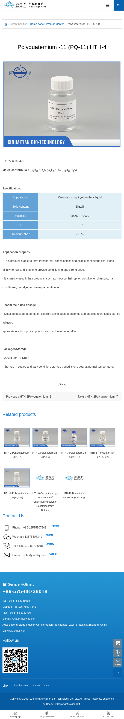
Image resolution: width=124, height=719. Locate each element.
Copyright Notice (66, 704)
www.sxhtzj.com (16, 630)
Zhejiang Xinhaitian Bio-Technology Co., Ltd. (54, 698)
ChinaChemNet (19, 685)
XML (78, 704)
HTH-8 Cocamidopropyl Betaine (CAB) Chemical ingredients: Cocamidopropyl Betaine (45, 502)
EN (118, 5)
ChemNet (35, 685)
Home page (37, 23)
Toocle (45, 685)
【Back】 (62, 384)
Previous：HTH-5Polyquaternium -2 (28, 396)
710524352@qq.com (23, 618)
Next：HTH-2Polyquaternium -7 (98, 396)
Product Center (55, 23)
